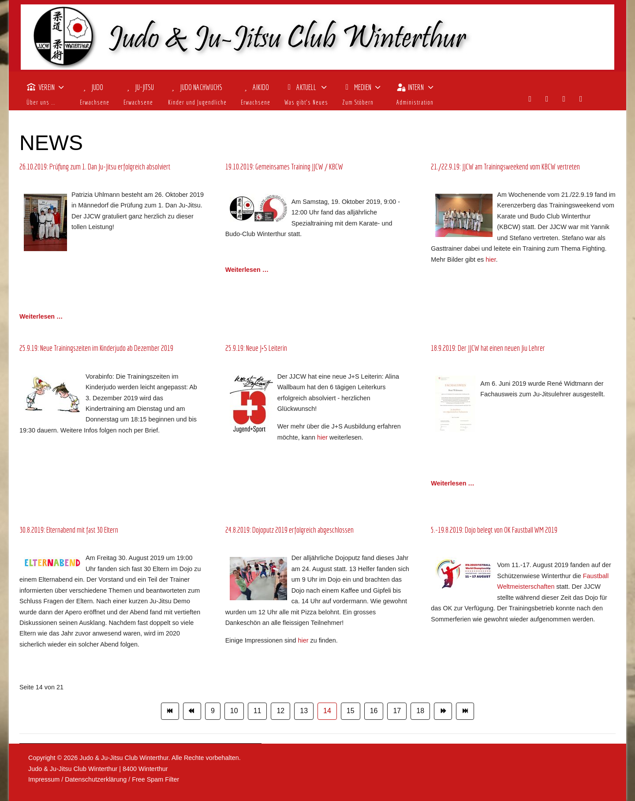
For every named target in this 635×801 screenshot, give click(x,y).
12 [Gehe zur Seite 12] (280, 711)
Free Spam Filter (155, 779)
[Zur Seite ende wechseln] (465, 711)
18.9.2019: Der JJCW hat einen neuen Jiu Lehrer (488, 348)
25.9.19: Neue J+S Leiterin (256, 348)
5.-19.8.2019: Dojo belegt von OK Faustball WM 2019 (494, 529)
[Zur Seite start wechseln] (170, 711)
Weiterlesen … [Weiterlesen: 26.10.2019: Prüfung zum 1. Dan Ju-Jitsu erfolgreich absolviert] (41, 316)
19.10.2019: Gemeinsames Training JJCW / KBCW (284, 166)
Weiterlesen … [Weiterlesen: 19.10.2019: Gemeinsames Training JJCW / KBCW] (247, 269)
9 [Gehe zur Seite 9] (213, 711)
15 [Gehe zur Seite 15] (351, 711)
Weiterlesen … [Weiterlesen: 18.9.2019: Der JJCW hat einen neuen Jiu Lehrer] (452, 483)
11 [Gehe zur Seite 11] (257, 711)
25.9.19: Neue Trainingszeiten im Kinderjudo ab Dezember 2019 (96, 348)
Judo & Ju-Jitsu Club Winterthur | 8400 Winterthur (98, 768)
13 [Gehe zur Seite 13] (304, 711)
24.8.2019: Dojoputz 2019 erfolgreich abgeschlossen (289, 529)
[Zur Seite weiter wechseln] (443, 711)
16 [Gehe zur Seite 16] (374, 711)
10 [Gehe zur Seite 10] (234, 711)
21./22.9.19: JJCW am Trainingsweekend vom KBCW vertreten (505, 166)
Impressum (44, 779)
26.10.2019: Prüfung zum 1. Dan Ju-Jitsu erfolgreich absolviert (94, 166)
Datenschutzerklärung (96, 779)
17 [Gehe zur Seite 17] (397, 711)
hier (491, 259)
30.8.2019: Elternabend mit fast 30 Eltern (68, 529)
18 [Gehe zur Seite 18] (420, 711)
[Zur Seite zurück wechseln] (192, 711)
